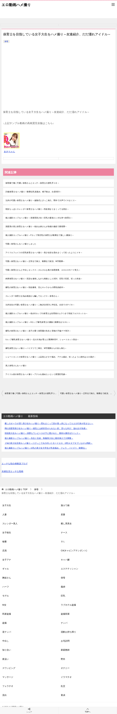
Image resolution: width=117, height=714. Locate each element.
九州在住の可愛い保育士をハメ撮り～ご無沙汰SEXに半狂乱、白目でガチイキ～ (40, 305)
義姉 (63, 586)
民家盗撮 (6, 614)
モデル (5, 595)
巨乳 (63, 595)
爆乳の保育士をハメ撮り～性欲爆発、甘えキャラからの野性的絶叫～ (35, 287)
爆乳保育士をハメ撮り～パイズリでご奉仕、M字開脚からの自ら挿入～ (36, 348)
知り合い (6, 650)
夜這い (5, 659)
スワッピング (8, 668)
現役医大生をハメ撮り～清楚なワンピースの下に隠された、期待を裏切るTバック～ (43, 433)
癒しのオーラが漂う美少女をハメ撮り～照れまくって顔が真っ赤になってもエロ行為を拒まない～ (49, 423)
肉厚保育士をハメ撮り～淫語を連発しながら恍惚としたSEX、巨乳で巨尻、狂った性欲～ (43, 279)
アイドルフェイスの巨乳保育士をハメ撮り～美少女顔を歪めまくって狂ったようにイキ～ (43, 253)
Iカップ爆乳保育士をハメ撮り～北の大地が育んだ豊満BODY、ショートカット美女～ (42, 339)
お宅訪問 (65, 641)
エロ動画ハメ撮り (16, 4)
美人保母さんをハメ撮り (16, 366)
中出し (5, 641)
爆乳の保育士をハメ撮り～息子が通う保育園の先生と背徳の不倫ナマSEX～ (38, 331)
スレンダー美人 (10, 523)
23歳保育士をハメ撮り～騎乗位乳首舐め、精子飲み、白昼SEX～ (33, 192)
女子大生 (6, 505)
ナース (64, 532)
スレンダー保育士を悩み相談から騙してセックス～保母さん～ (32, 296)
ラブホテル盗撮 (68, 605)
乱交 (63, 686)
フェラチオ (7, 686)
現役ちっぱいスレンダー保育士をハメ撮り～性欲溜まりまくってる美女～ (37, 209)
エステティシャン (69, 568)
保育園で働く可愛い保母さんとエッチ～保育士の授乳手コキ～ (32, 183)
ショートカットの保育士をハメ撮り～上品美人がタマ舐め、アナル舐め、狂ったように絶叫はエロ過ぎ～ (50, 357)
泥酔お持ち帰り (68, 632)
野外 (63, 659)
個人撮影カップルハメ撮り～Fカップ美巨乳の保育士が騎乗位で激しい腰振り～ (39, 235)
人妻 (4, 514)
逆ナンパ (6, 632)
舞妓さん (6, 577)
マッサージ (7, 677)
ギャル (5, 568)
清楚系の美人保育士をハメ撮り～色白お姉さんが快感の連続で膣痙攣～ (36, 226)
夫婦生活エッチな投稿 (12, 471)
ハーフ (5, 586)
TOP (16, 489)
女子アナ (6, 559)
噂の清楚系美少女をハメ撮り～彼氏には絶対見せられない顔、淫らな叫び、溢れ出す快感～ (46, 428)
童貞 (63, 695)
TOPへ (87, 710)
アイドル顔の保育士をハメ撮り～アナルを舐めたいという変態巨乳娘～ (36, 374)
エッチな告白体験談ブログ (15, 463)
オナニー (65, 668)
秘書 (4, 541)
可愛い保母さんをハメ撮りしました (20, 244)
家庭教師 (65, 650)
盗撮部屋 (65, 614)
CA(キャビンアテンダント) (74, 550)
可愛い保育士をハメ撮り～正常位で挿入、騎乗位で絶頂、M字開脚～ (35, 261)
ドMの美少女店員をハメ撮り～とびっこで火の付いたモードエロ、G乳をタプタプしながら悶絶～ (49, 443)
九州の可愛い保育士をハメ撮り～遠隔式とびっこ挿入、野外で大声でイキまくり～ (41, 200)
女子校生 (6, 532)
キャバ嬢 (65, 559)
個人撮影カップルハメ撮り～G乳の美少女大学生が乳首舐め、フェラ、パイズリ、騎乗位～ (46, 448)
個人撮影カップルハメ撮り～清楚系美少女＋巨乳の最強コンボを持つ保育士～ (39, 218)
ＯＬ (63, 541)
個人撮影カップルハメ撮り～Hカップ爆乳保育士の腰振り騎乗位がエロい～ (37, 322)
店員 (4, 550)
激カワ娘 (65, 505)
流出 (4, 695)
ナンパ (64, 623)
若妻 (63, 514)
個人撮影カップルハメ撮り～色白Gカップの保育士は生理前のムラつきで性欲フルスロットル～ (46, 313)
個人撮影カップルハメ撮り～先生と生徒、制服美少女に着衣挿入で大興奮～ (39, 438)
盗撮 (4, 623)
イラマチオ (66, 677)
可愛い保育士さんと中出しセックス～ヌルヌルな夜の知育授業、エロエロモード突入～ (43, 270)
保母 (6, 41)
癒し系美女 (66, 523)
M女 (4, 605)
